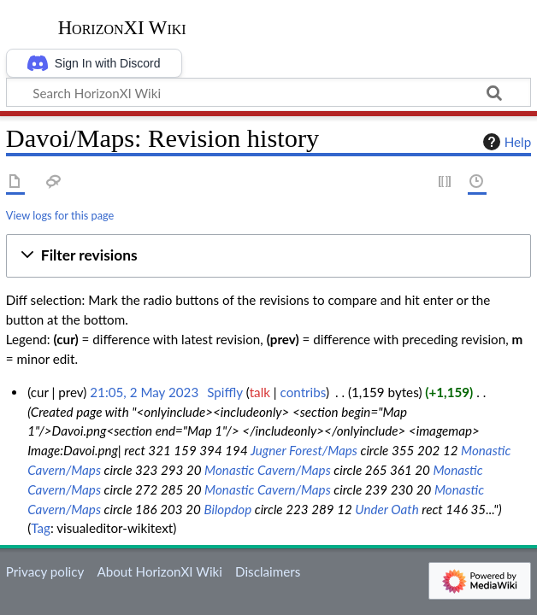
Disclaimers (267, 571)
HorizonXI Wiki (122, 28)
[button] (268, 255)
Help (505, 141)
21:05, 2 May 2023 (144, 392)
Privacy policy (45, 571)
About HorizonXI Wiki (159, 571)
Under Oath (386, 509)
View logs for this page (60, 215)
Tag (40, 528)
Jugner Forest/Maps (304, 450)
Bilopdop (227, 509)
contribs (303, 392)
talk (260, 392)
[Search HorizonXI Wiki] (268, 92)
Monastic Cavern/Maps (267, 469)
